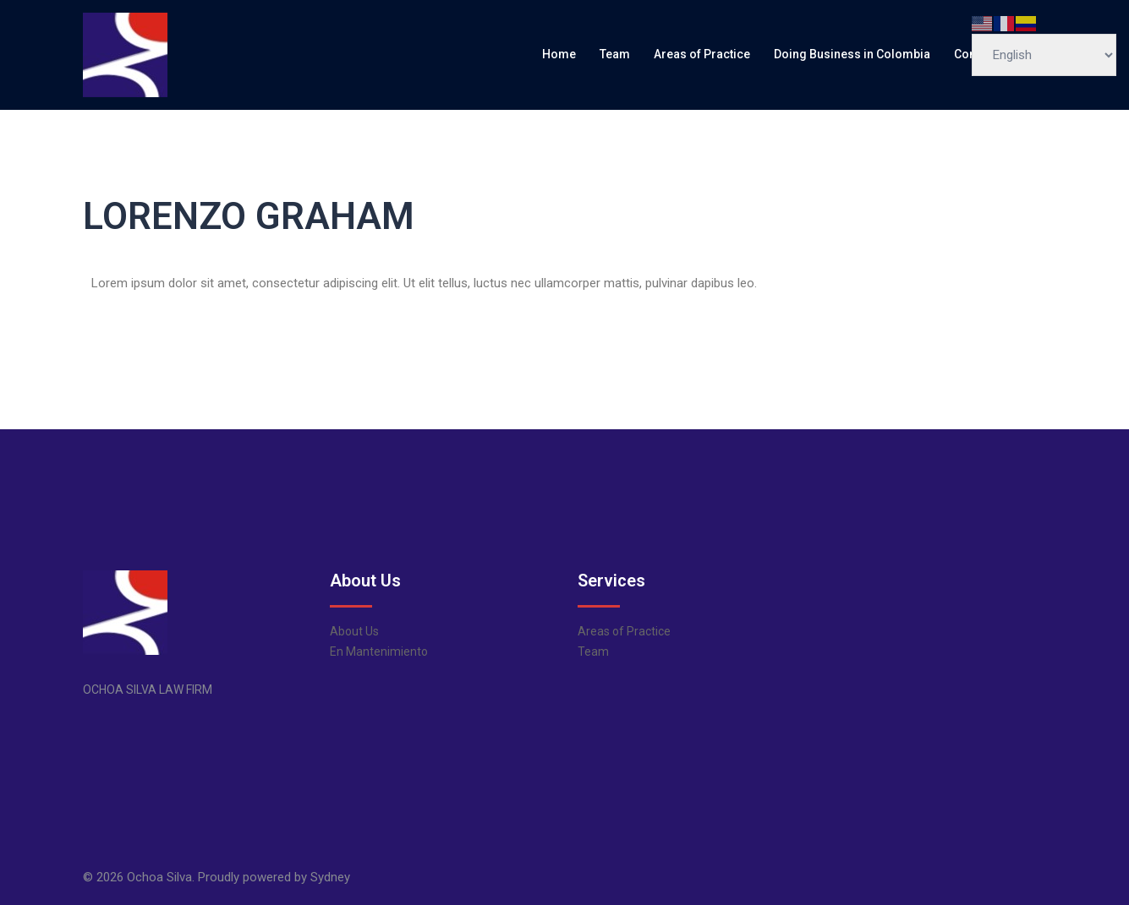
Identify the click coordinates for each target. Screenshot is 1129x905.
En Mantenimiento (379, 651)
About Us (354, 631)
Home (559, 54)
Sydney (330, 877)
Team (615, 54)
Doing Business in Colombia (852, 54)
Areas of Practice (702, 54)
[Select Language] (1044, 55)
